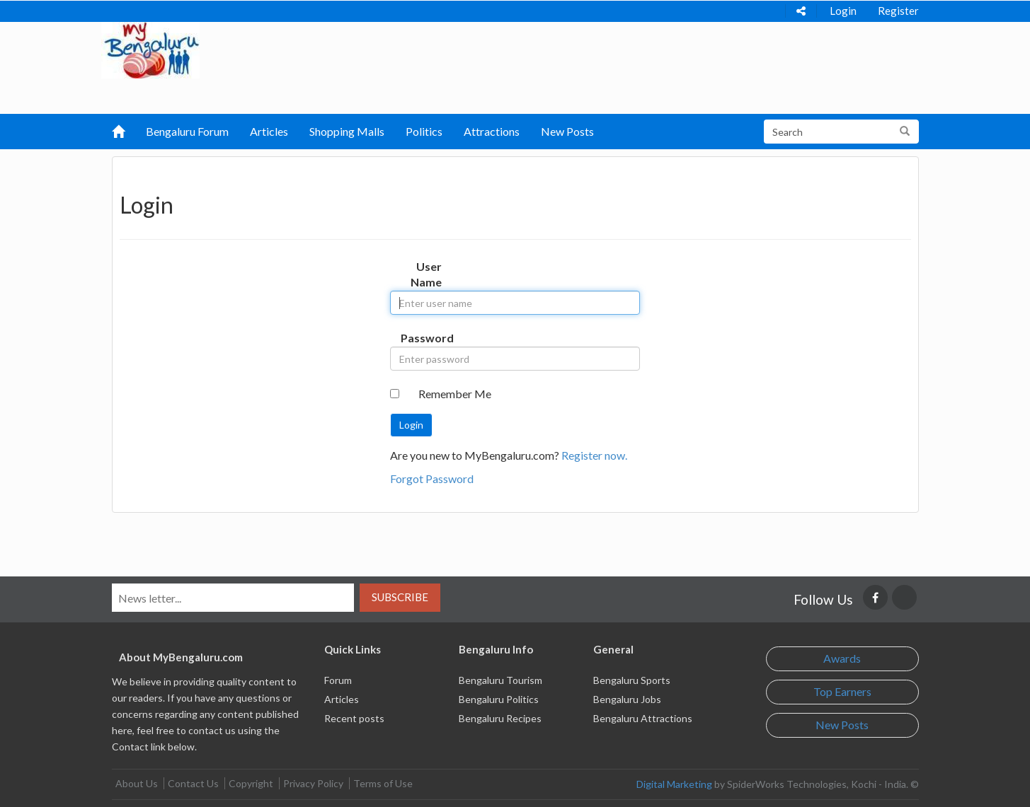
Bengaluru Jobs (627, 699)
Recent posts (354, 718)
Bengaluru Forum (187, 131)
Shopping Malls (346, 131)
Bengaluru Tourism (500, 680)
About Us (136, 783)
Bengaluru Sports (631, 680)
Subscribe (400, 597)
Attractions (492, 131)
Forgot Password (432, 478)
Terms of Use (383, 783)
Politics (424, 131)
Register (898, 10)
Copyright (251, 783)
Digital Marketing (674, 784)
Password (426, 337)
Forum (338, 680)
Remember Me (454, 393)
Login (843, 10)
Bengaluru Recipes (500, 718)
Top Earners (842, 691)
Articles (269, 131)
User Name (426, 274)
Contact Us (193, 783)
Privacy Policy (313, 783)
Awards (842, 658)
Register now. (594, 455)
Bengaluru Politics (499, 699)
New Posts (567, 131)
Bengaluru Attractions (642, 718)
